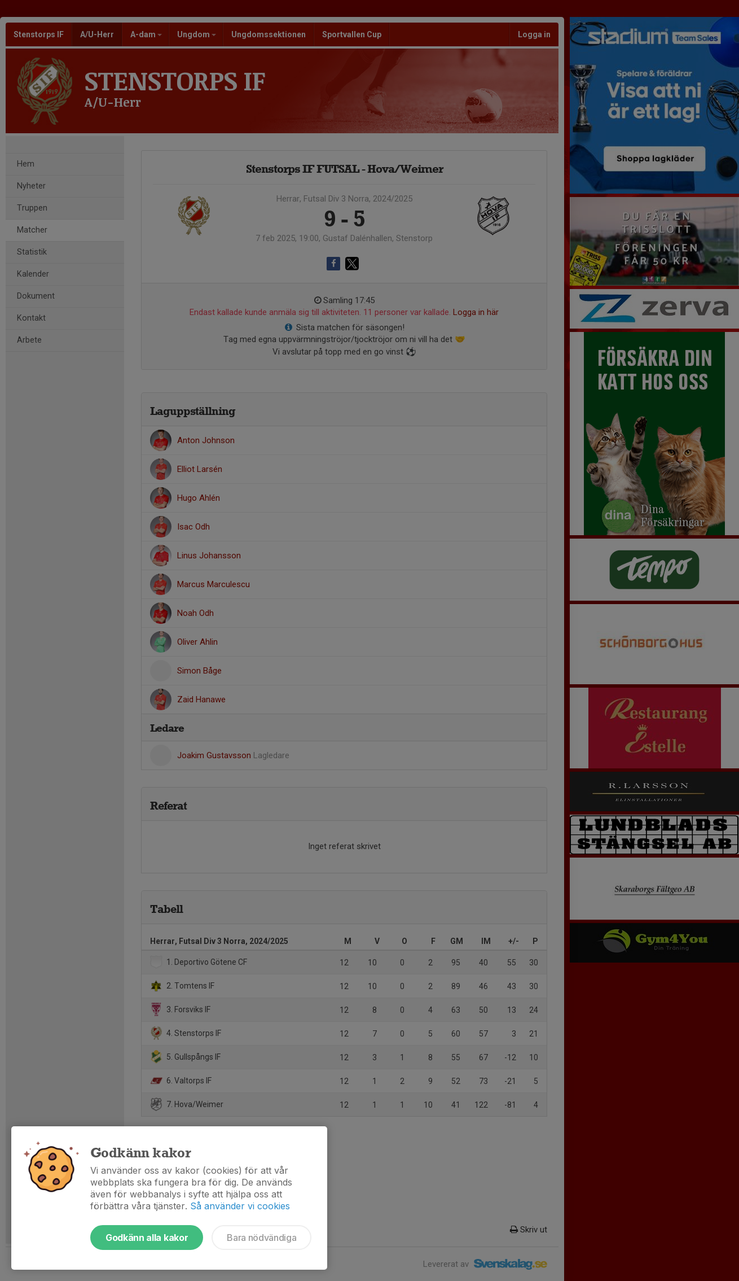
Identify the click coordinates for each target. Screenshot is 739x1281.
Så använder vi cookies (240, 1206)
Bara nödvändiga (261, 1237)
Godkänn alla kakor (146, 1237)
